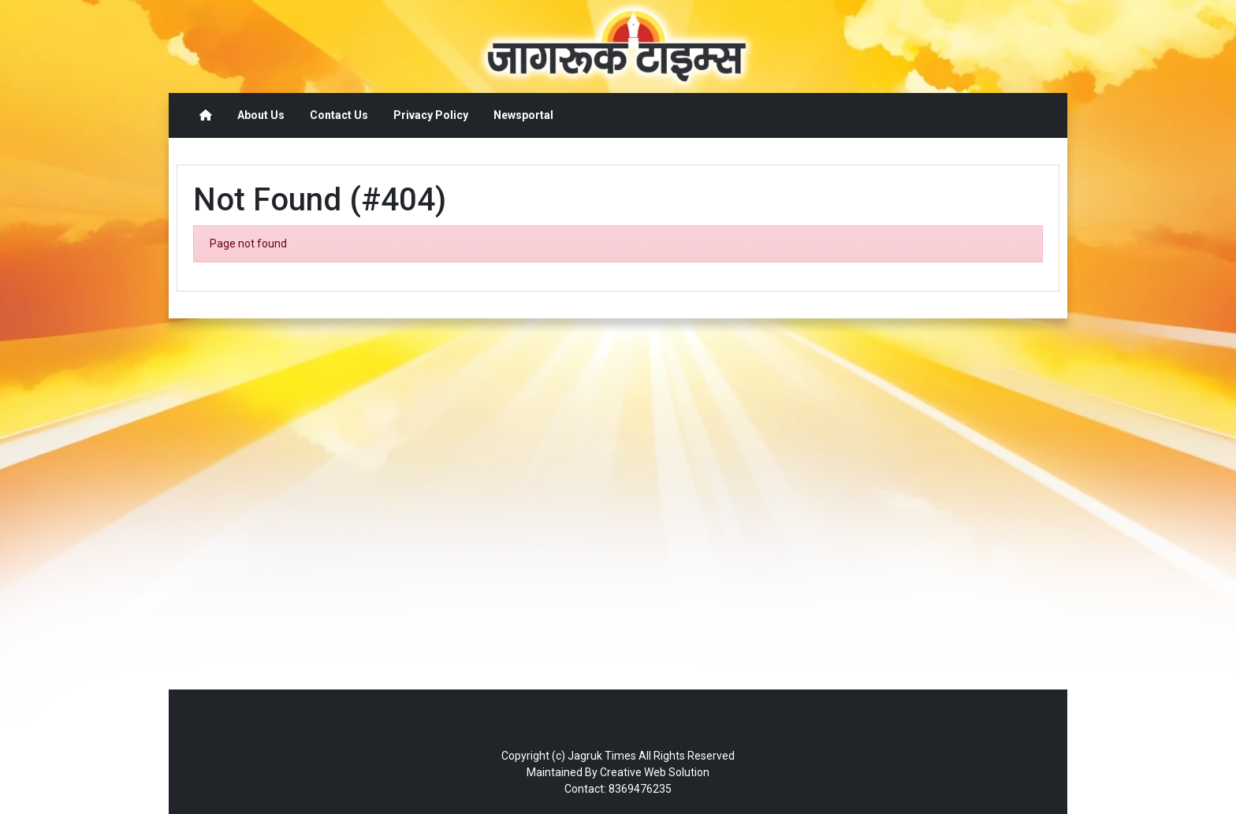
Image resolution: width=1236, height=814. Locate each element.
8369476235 (640, 788)
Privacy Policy (430, 115)
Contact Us (339, 115)
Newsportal (523, 115)
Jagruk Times (602, 755)
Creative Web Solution (654, 772)
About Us (261, 115)
